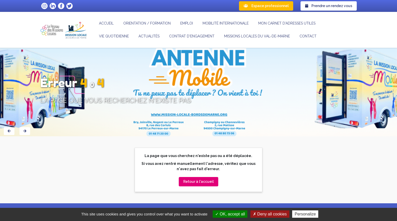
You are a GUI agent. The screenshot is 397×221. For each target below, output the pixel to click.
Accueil (106, 23)
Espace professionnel (266, 6)
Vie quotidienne (114, 36)
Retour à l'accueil (198, 182)
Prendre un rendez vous (328, 6)
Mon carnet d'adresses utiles (286, 23)
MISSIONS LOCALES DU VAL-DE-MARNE (257, 36)
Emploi (186, 23)
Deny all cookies (270, 214)
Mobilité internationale (226, 23)
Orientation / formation (147, 23)
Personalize (305, 214)
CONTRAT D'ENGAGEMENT (191, 36)
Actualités (149, 36)
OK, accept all (230, 214)
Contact (308, 36)
